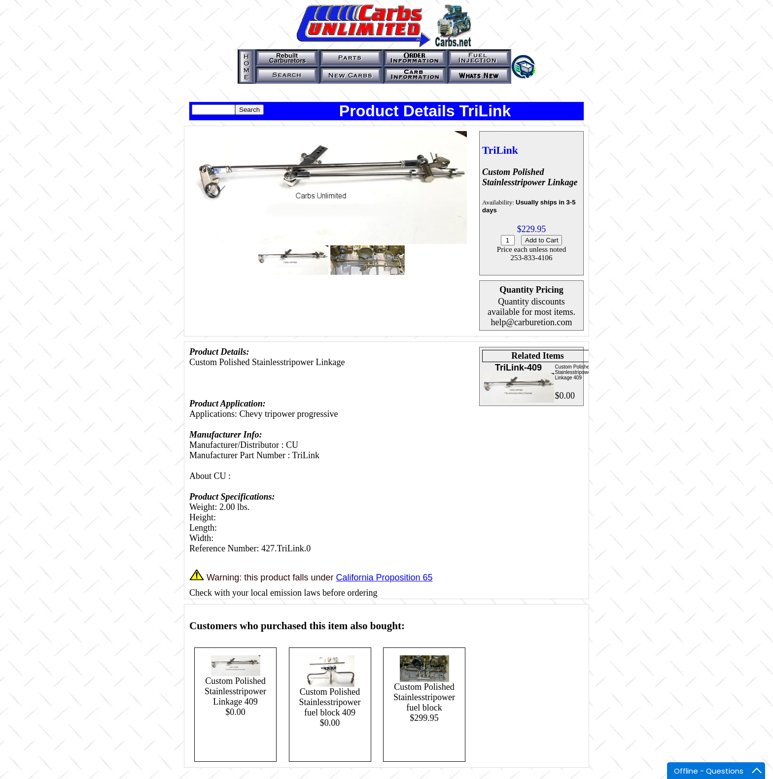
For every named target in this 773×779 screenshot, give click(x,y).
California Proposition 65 (384, 577)
